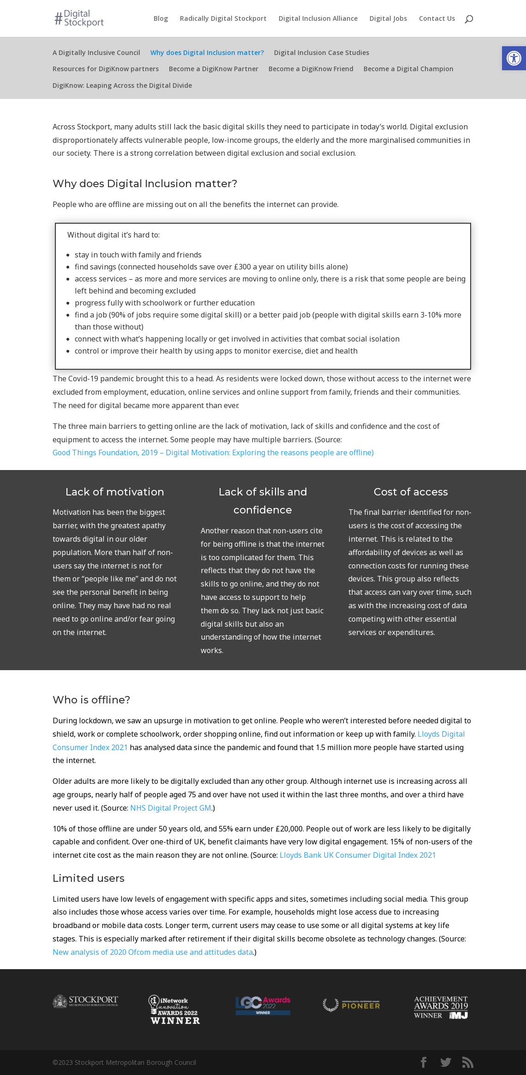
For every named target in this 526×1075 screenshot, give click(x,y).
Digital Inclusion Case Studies (321, 54)
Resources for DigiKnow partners (106, 70)
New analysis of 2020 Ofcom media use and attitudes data (153, 952)
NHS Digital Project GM (170, 808)
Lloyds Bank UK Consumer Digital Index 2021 (358, 855)
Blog (161, 19)
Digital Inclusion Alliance (318, 19)
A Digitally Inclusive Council (96, 54)
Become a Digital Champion (409, 70)
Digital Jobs (388, 19)
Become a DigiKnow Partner (213, 70)
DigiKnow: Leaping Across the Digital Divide (122, 87)
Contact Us (437, 19)
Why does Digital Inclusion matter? (207, 54)
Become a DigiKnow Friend (311, 70)
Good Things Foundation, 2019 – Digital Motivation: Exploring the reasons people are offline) (213, 452)
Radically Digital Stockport (223, 19)
